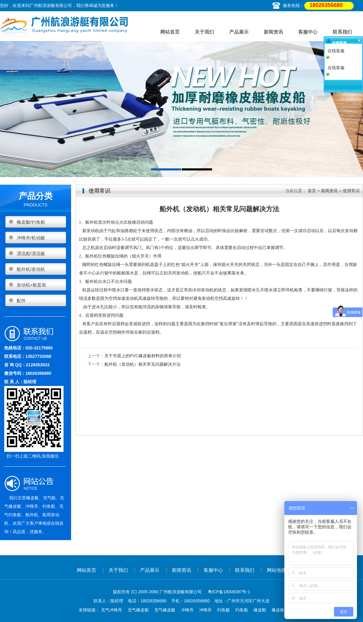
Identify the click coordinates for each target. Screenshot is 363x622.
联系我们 (342, 31)
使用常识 (351, 190)
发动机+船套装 (32, 284)
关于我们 (204, 31)
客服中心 (308, 31)
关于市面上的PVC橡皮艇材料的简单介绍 (142, 355)
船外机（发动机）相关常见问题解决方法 (142, 364)
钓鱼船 (241, 609)
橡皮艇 (278, 609)
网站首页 (170, 31)
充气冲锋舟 (111, 609)
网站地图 (276, 570)
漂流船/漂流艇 (31, 253)
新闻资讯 (273, 31)
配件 (21, 300)
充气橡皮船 (138, 609)
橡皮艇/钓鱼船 (31, 222)
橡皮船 (259, 609)
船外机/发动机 (31, 269)
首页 (312, 190)
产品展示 (239, 31)
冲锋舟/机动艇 (31, 237)
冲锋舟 (187, 609)
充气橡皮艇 (164, 609)
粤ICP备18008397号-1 (229, 591)
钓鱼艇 (223, 609)
